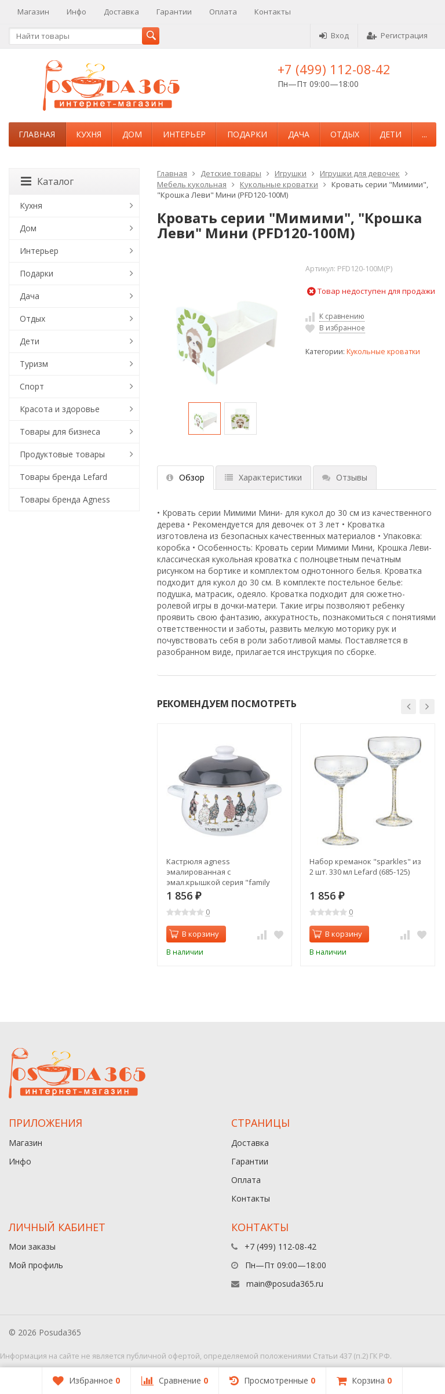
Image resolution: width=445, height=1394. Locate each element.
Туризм (34, 363)
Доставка (121, 11)
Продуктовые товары (62, 454)
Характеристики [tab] (263, 477)
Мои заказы (32, 1246)
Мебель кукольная (192, 184)
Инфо (76, 11)
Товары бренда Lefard (63, 476)
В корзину (194, 934)
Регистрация (397, 35)
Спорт (32, 386)
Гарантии (174, 11)
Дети (391, 134)
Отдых (344, 134)
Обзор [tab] (185, 477)
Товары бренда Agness (65, 499)
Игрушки (291, 173)
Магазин (33, 11)
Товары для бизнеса (60, 431)
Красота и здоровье (60, 408)
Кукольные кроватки (279, 184)
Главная (37, 134)
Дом (132, 134)
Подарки (247, 134)
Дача (298, 134)
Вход (334, 35)
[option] (204, 418)
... (424, 134)
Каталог (47, 181)
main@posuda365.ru (284, 1283)
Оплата (223, 11)
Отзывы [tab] (344, 477)
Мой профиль (36, 1265)
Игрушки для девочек (360, 173)
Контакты (272, 11)
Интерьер (184, 134)
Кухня (88, 134)
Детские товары (230, 173)
